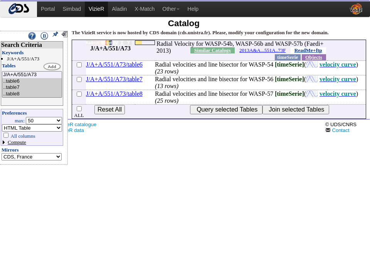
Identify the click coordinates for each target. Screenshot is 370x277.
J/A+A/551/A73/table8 (114, 93)
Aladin (119, 9)
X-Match (145, 9)
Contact (337, 130)
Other (171, 9)
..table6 (32, 81)
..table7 (32, 87)
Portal (48, 9)
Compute (17, 142)
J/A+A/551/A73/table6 (114, 64)
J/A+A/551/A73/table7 (114, 79)
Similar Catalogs (212, 50)
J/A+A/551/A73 (32, 75)
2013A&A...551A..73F (262, 50)
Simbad (72, 9)
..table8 (32, 94)
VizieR (96, 9)
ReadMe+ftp (308, 50)
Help (192, 9)
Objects (313, 57)
